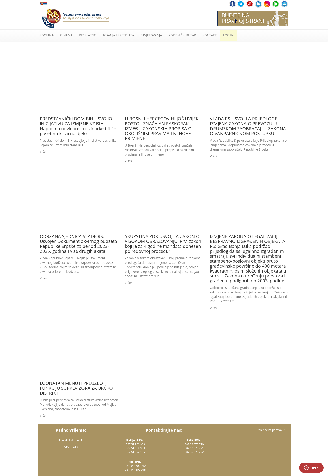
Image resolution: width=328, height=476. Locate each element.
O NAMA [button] (66, 35)
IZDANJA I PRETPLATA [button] (118, 35)
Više (43, 151)
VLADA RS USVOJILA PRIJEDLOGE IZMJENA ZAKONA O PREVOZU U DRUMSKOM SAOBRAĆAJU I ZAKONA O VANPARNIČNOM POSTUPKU (248, 126)
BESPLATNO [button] (87, 35)
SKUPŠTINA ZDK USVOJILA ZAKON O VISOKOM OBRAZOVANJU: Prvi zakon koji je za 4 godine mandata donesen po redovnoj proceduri (163, 243)
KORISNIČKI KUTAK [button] (182, 35)
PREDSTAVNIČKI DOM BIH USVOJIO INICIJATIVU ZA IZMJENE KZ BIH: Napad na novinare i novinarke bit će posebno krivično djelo (78, 126)
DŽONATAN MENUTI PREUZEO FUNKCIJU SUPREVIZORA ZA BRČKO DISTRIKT (76, 388)
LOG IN (228, 35)
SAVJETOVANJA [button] (151, 35)
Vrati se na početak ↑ (271, 430)
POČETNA (47, 35)
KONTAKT (209, 35)
